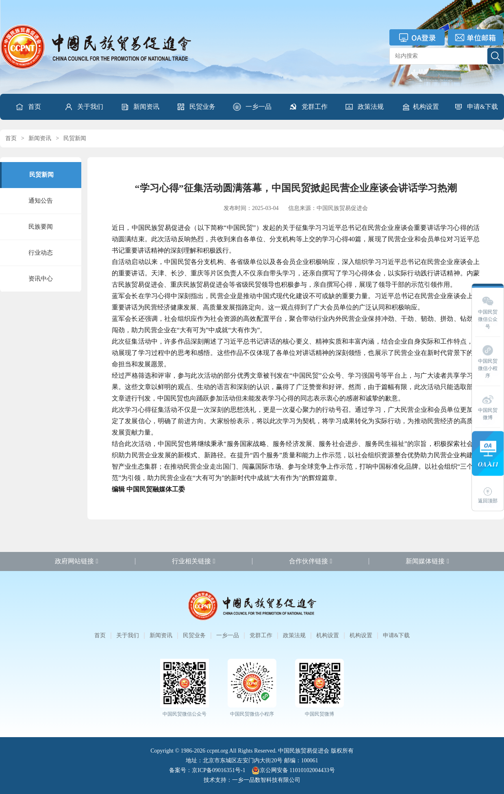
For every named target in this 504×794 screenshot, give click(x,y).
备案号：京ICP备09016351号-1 (207, 770)
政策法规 (364, 106)
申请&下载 (476, 106)
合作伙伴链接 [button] (310, 561)
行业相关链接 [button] (193, 561)
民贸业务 (195, 106)
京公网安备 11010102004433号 (293, 770)
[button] (84, 107)
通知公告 (40, 200)
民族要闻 (40, 226)
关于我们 (83, 106)
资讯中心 (40, 278)
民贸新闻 (74, 138)
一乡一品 (252, 106)
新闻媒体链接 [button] (427, 561)
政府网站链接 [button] (76, 561)
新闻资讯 (139, 106)
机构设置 (420, 106)
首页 (28, 106)
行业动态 (40, 252)
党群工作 (308, 106)
